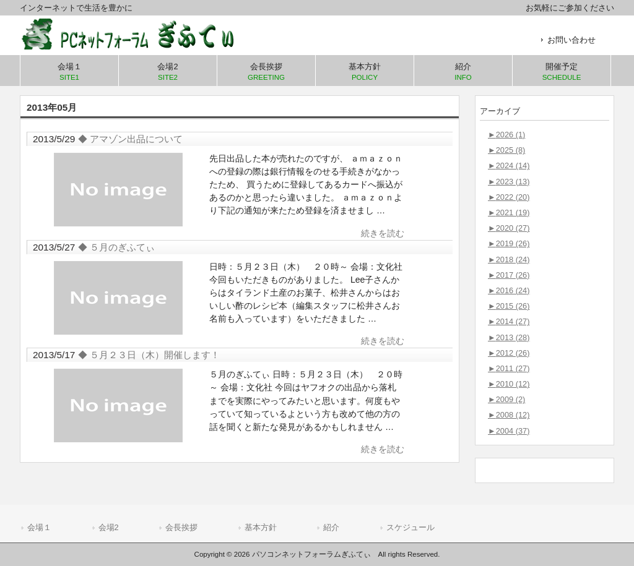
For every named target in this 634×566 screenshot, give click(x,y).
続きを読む (382, 233)
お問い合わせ (571, 40)
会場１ (39, 527)
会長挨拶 (181, 527)
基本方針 (261, 527)
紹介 (331, 527)
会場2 (108, 527)
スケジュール (410, 527)
